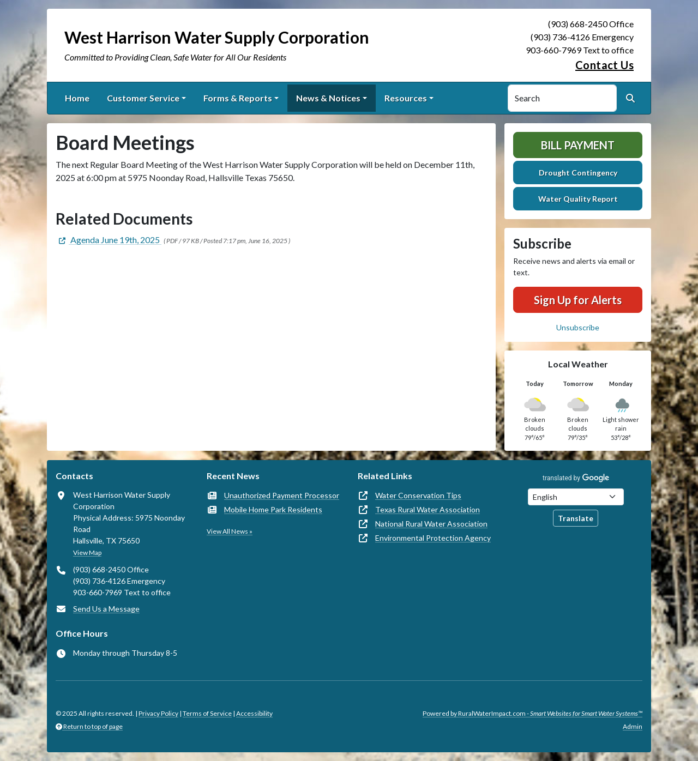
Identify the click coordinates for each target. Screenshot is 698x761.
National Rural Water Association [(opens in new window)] (431, 523)
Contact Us (604, 64)
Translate (575, 518)
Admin (632, 726)
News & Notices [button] (328, 98)
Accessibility (254, 713)
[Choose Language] (576, 496)
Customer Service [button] (143, 98)
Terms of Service (207, 713)
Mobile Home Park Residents (273, 509)
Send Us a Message (106, 608)
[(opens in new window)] (108, 239)
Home (77, 98)
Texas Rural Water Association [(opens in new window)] (427, 509)
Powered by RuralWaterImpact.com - (532, 713)
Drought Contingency (578, 172)
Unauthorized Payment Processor (281, 495)
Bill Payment (578, 145)
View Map (87, 552)
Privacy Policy (158, 713)
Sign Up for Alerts (578, 299)
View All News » (229, 531)
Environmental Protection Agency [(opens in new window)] (433, 537)
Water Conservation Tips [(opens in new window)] (418, 495)
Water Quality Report (578, 198)
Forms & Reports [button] (237, 98)
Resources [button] (405, 98)
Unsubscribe (577, 327)
